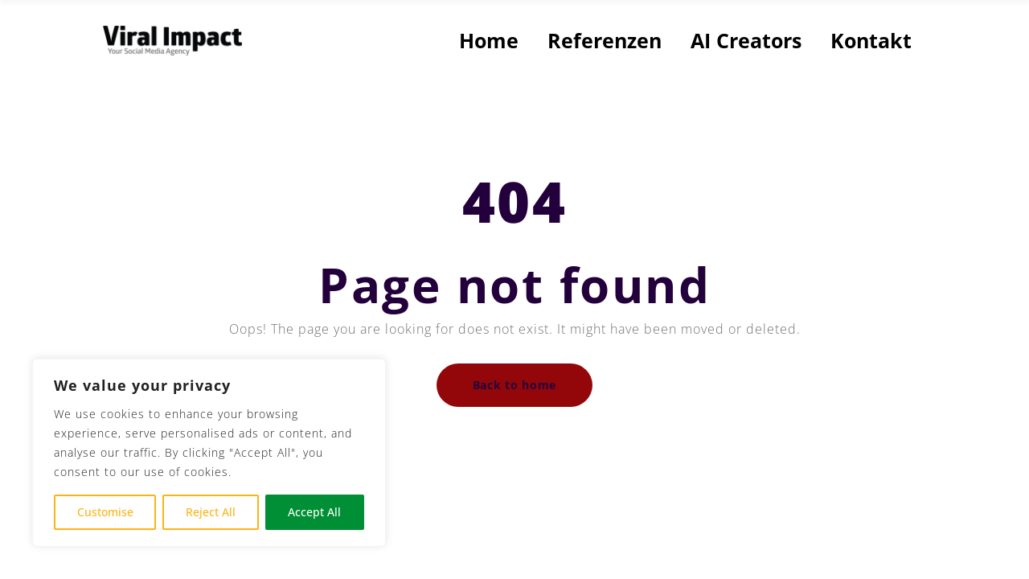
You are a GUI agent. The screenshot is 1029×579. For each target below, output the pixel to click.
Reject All (211, 511)
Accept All (314, 511)
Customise (105, 511)
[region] (209, 453)
